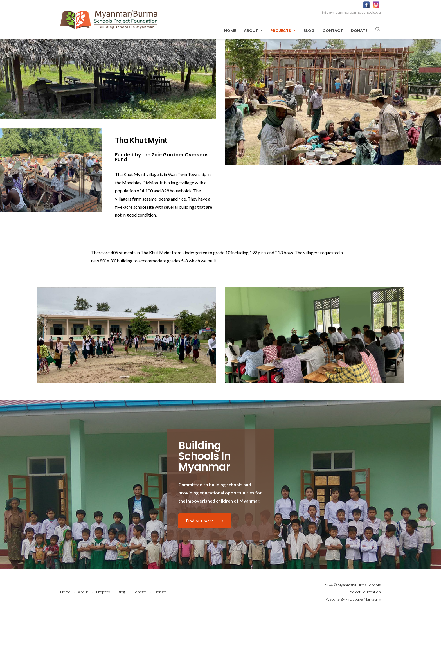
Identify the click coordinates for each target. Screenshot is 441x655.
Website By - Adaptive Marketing (353, 638)
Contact (333, 30)
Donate (359, 30)
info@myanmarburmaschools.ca (351, 12)
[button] (376, 29)
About (253, 30)
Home (230, 30)
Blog (309, 30)
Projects (283, 30)
